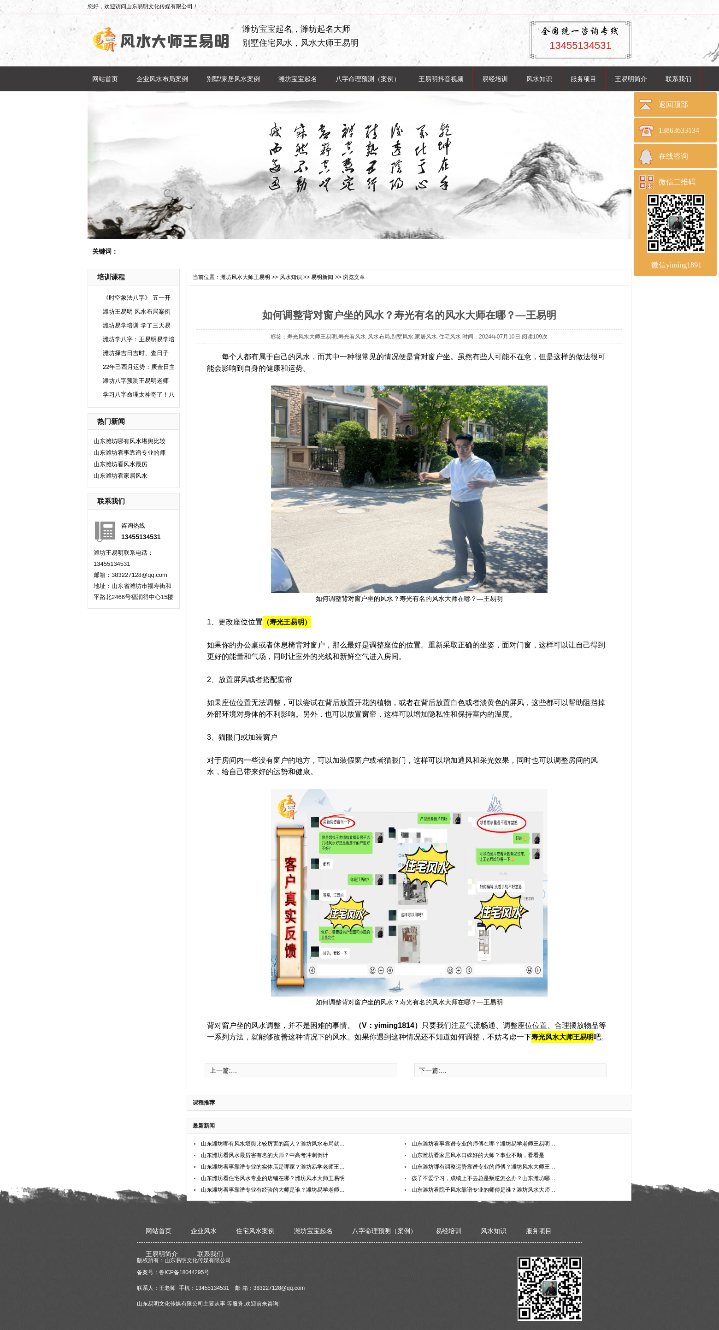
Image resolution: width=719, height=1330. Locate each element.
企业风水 (204, 1231)
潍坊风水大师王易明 (245, 277)
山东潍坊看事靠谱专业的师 (129, 452)
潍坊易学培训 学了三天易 (137, 325)
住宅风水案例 (255, 1231)
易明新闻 (322, 277)
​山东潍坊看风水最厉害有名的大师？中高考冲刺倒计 (264, 1155)
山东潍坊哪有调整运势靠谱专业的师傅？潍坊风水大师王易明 (484, 1167)
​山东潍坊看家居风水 (120, 475)
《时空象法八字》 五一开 (137, 297)
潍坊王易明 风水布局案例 (137, 311)
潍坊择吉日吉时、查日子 (136, 353)
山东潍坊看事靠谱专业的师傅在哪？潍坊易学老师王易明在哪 (484, 1143)
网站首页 (105, 79)
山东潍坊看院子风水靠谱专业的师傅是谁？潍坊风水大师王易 (484, 1190)
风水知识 (539, 79)
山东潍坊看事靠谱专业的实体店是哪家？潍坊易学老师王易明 (273, 1167)
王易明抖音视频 (441, 79)
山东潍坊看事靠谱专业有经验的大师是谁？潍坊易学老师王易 (273, 1190)
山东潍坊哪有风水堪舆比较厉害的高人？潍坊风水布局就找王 (273, 1143)
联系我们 (678, 79)
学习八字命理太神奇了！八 (139, 394)
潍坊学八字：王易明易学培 (139, 339)
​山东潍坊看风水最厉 (120, 464)
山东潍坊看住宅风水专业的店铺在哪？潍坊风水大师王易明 (273, 1178)
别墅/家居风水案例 (233, 79)
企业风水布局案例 (162, 79)
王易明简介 (631, 79)
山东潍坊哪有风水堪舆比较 (129, 441)
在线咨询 (673, 156)
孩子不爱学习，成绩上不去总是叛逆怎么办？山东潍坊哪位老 (484, 1178)
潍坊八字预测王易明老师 (136, 380)
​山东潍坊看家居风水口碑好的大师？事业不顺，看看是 (478, 1155)
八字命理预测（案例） (368, 79)
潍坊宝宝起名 (297, 79)
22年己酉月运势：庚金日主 (139, 366)
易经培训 (495, 79)
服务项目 (583, 79)
